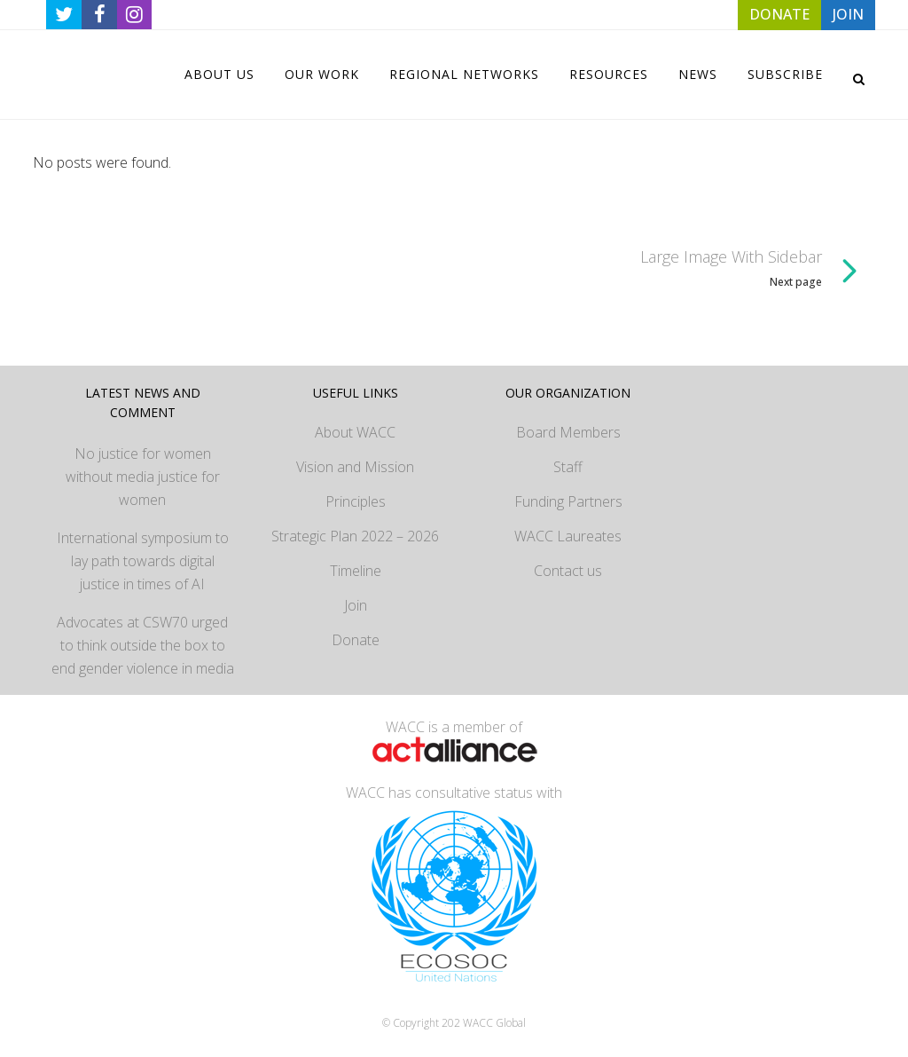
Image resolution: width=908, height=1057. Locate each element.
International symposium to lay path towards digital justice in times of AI (143, 561)
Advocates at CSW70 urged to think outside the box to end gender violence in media (142, 645)
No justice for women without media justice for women (143, 476)
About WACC (355, 432)
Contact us (568, 570)
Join (355, 605)
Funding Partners (568, 501)
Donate (356, 640)
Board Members (568, 432)
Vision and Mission (355, 467)
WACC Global (494, 1022)
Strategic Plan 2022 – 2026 (355, 536)
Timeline (355, 570)
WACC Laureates (568, 536)
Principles (355, 501)
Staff (568, 467)
